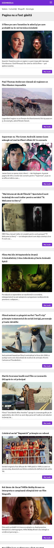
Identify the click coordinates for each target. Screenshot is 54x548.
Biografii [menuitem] (21, 9)
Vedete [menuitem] (4, 9)
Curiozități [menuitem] (13, 9)
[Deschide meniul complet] (51, 2)
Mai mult (47, 72)
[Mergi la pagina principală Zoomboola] (8, 3)
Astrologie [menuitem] (30, 9)
